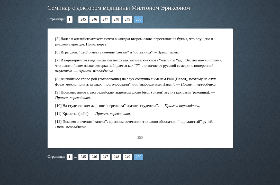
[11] (58, 114)
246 (94, 19)
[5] (57, 39)
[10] (58, 106)
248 (116, 19)
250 (138, 19)
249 (127, 19)
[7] (57, 60)
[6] (57, 52)
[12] (58, 121)
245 (83, 19)
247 (105, 19)
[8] (57, 79)
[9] (57, 92)
